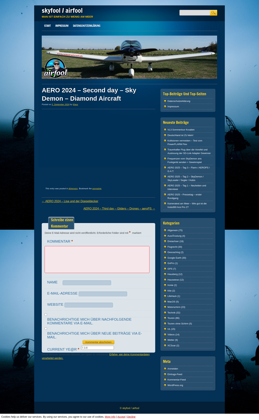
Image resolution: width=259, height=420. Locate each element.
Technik (171, 312)
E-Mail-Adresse (62, 293)
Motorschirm (173, 307)
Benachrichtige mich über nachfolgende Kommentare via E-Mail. (89, 321)
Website (55, 304)
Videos (171, 334)
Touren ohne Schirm (177, 323)
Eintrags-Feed (174, 374)
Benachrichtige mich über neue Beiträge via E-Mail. (94, 335)
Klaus (75, 104)
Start (47, 26)
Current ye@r (63, 349)
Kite (169, 290)
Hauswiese (173, 279)
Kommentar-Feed (176, 379)
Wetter (170, 340)
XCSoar (171, 345)
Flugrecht (172, 246)
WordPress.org (175, 385)
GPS (169, 268)
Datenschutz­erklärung (86, 26)
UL (168, 329)
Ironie (170, 285)
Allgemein (73, 188)
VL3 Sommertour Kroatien (180, 129)
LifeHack (172, 296)
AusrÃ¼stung (174, 236)
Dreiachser (173, 241)
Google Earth (174, 257)
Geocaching (173, 252)
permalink (96, 188)
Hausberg (172, 274)
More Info (110, 416)
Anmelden (172, 368)
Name (52, 282)
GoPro (170, 263)
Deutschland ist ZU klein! (180, 135)
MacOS (171, 301)
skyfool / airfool (62, 10)
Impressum (61, 26)
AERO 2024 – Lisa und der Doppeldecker (70, 201)
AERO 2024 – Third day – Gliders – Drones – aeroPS (119, 208)
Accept (121, 416)
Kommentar (60, 241)
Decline (131, 416)
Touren (171, 318)
